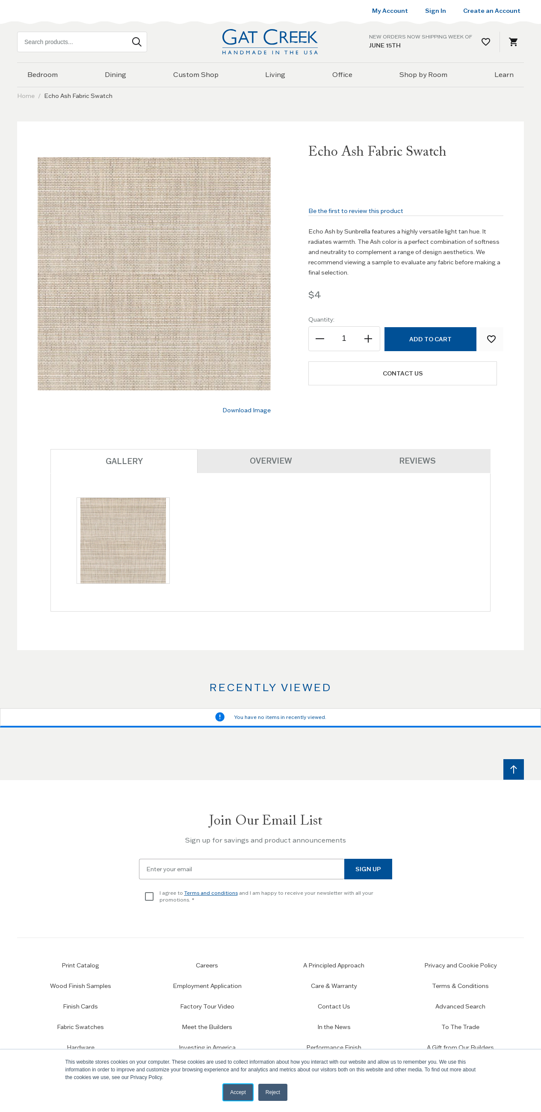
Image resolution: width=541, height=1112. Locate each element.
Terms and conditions (211, 892)
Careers (207, 965)
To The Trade (460, 1026)
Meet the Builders (207, 1026)
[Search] (137, 42)
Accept (238, 1092)
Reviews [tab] (417, 461)
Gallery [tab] (124, 461)
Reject (273, 1092)
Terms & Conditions (460, 985)
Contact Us (334, 1006)
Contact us (404, 373)
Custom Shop (196, 74)
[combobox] (82, 42)
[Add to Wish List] (491, 339)
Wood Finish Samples (80, 985)
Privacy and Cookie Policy (460, 965)
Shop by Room (423, 74)
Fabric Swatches (80, 1026)
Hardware (81, 1047)
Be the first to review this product (355, 211)
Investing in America (207, 1047)
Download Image (246, 410)
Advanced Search (460, 1006)
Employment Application (207, 985)
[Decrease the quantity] (320, 339)
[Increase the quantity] (368, 339)
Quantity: (321, 319)
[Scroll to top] (513, 769)
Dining (115, 74)
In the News (334, 1026)
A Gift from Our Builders (460, 1047)
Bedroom (42, 74)
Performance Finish (333, 1047)
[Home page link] (271, 42)
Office (342, 74)
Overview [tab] (271, 461)
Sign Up (368, 868)
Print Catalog (80, 965)
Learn (504, 74)
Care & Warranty (334, 985)
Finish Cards (80, 1006)
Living (275, 74)
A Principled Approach (333, 965)
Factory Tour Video (207, 1006)
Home (26, 96)
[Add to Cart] (430, 339)
